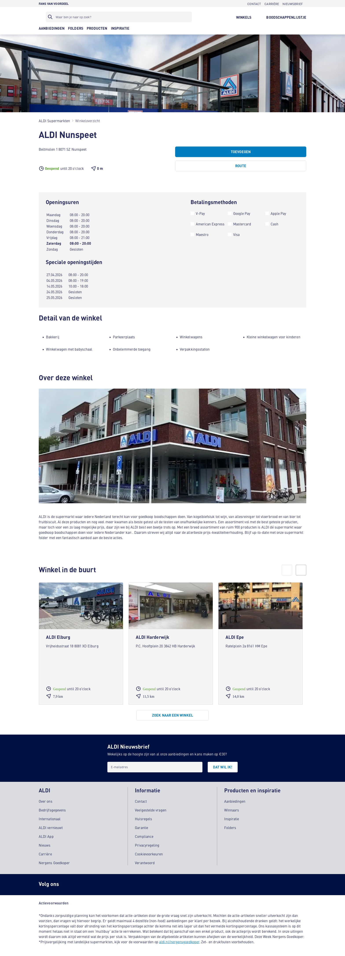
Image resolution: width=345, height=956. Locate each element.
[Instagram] (69, 884)
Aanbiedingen (235, 800)
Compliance (144, 835)
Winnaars (231, 809)
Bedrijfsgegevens (52, 809)
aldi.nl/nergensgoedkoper (179, 941)
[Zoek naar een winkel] (172, 715)
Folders (230, 826)
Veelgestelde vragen (150, 809)
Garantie (141, 826)
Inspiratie (231, 818)
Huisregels (143, 818)
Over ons (45, 800)
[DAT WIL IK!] (223, 767)
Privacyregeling (147, 844)
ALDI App (46, 835)
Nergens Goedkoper (54, 862)
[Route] (240, 166)
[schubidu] (87, 884)
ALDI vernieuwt (51, 826)
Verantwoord (145, 862)
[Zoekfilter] (119, 17)
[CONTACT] (254, 3)
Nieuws (44, 844)
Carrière (45, 853)
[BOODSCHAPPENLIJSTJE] (286, 17)
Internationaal (50, 818)
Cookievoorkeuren (149, 853)
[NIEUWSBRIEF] (293, 3)
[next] (301, 570)
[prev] (287, 570)
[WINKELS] (244, 17)
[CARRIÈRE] (271, 3)
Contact (141, 800)
